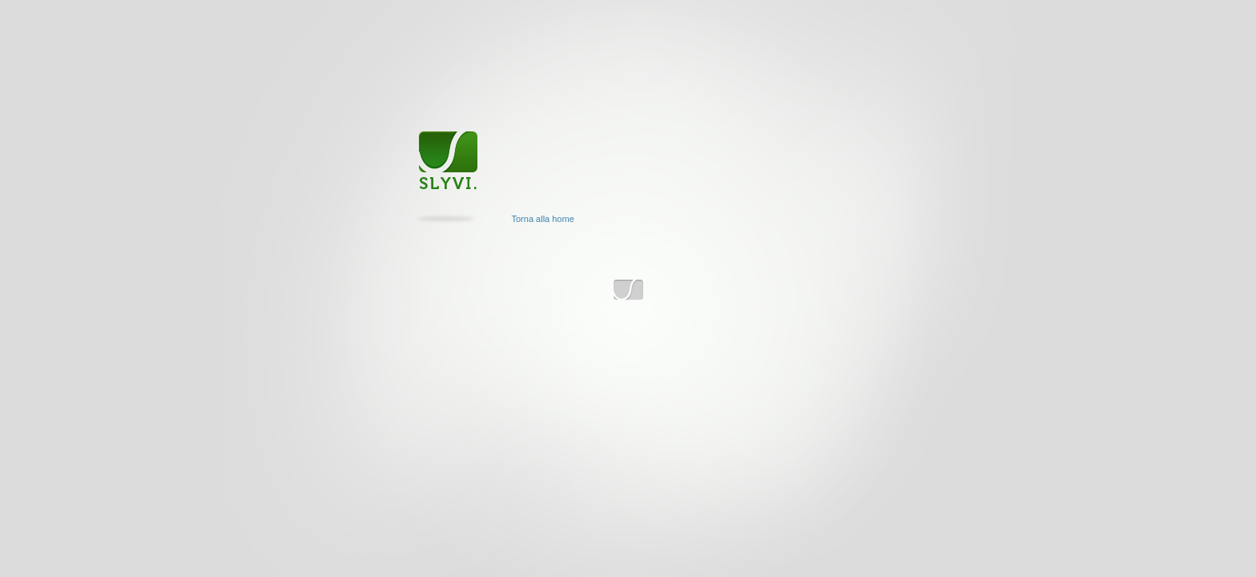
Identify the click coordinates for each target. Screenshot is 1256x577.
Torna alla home (543, 219)
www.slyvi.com (628, 290)
